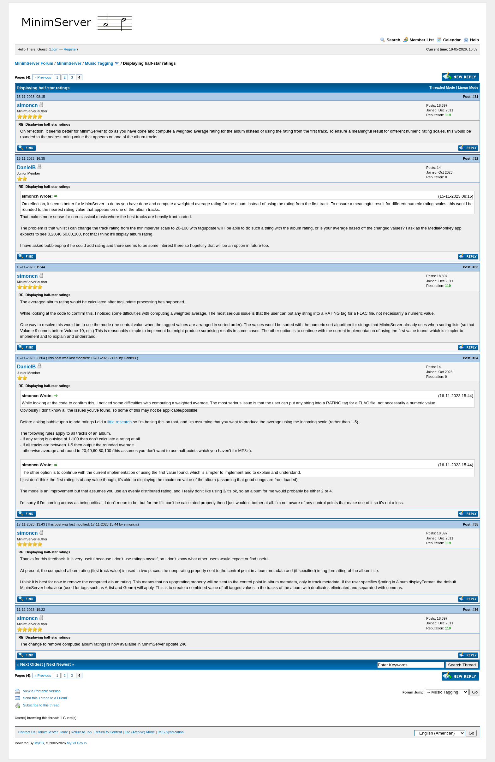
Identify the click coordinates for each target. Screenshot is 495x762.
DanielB (26, 167)
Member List (418, 40)
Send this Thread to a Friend (45, 698)
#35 (475, 524)
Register (70, 49)
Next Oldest (31, 664)
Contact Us (26, 732)
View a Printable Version (42, 691)
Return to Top (81, 732)
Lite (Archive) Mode (140, 732)
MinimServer (69, 63)
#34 (475, 358)
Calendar (449, 40)
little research (119, 422)
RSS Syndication (171, 732)
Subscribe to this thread (41, 705)
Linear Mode (468, 87)
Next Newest (58, 664)
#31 (475, 96)
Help (471, 40)
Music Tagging (99, 63)
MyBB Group (76, 743)
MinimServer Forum (34, 63)
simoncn (27, 105)
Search (390, 40)
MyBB (39, 743)
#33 (475, 267)
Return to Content (108, 732)
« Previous (42, 77)
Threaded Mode (442, 87)
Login (54, 49)
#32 (475, 158)
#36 (475, 609)
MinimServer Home (53, 732)
